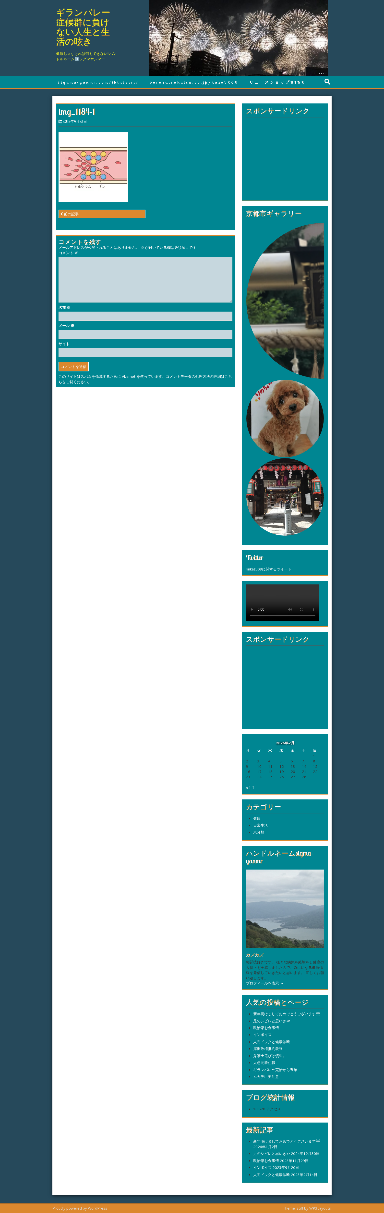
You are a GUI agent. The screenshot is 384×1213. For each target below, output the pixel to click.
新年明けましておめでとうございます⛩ (286, 1013)
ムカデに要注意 (266, 1076)
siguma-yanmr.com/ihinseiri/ (98, 82)
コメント (68, 252)
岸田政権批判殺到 (268, 1048)
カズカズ (255, 955)
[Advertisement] (285, 161)
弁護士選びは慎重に (269, 1055)
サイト (64, 343)
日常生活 (260, 825)
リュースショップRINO (277, 82)
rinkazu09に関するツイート (268, 569)
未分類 (258, 832)
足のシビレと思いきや (271, 1020)
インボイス (262, 1034)
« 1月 (250, 787)
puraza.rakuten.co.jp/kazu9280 (194, 82)
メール (66, 325)
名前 (65, 307)
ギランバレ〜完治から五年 (275, 1069)
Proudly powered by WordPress (79, 1208)
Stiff (300, 1208)
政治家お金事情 (266, 1027)
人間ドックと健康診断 (271, 1041)
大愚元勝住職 (264, 1062)
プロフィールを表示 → (265, 983)
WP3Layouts (320, 1208)
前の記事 (69, 213)
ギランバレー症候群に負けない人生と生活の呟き (83, 27)
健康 (257, 818)
